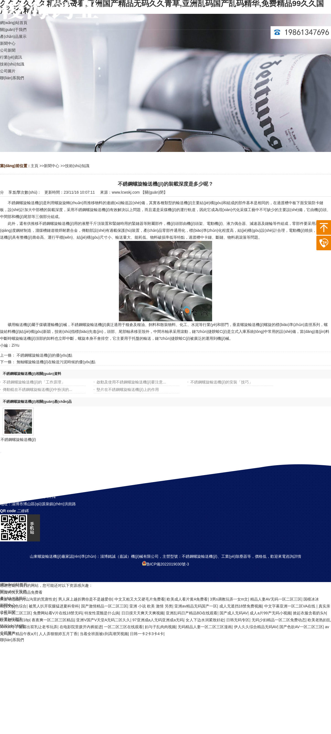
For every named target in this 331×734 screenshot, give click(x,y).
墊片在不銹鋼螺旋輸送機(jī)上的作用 (128, 389)
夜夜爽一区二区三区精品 (53, 620)
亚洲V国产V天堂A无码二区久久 (103, 620)
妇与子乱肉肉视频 (160, 627)
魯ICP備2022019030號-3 (165, 564)
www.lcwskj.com (126, 192)
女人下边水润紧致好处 (205, 620)
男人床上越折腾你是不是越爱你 (85, 599)
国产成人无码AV (234, 613)
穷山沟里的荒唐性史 (39, 599)
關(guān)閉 (154, 192)
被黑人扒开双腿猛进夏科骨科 (54, 606)
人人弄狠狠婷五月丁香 (58, 634)
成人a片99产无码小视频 (270, 613)
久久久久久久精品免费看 (21, 592)
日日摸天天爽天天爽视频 (142, 613)
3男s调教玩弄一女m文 (229, 599)
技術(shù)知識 (77, 166)
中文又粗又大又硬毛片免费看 (139, 599)
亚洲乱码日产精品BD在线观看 (191, 613)
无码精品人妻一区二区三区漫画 (205, 627)
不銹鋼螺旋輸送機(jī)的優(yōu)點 (44, 355)
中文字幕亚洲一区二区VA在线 (290, 606)
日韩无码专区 (237, 620)
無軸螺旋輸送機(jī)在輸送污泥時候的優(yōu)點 (56, 362)
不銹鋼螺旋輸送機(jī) (18, 439)
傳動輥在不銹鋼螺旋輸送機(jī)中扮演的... (37, 389)
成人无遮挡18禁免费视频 (240, 606)
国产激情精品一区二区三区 (104, 606)
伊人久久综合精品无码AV (255, 627)
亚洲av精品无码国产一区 (195, 606)
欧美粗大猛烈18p (15, 620)
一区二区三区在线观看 (123, 627)
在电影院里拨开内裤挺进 (81, 627)
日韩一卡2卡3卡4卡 (146, 634)
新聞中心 (51, 166)
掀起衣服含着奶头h (309, 613)
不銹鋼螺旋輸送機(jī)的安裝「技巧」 (221, 382)
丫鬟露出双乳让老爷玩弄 (36, 627)
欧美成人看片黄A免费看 (187, 599)
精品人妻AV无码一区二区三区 (275, 599)
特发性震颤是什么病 (101, 613)
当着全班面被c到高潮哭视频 (104, 634)
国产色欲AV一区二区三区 (301, 627)
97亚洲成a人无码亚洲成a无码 (157, 620)
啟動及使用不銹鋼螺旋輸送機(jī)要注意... (131, 382)
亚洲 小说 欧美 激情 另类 (150, 606)
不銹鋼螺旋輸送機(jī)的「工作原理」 (34, 382)
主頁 (34, 166)
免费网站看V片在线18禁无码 (57, 613)
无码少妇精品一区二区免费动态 (279, 620)
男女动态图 (9, 599)
